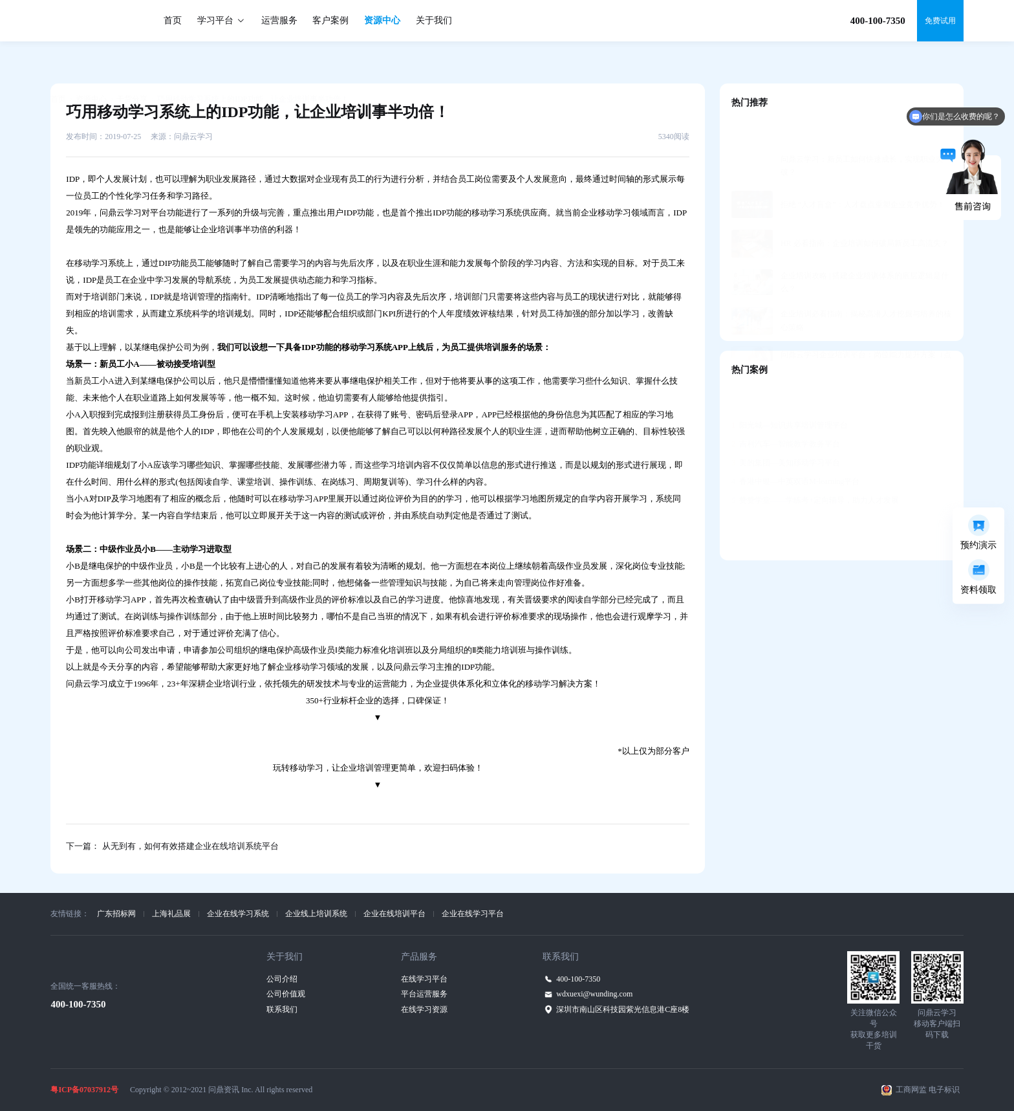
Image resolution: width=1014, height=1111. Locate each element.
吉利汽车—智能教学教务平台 (785, 412)
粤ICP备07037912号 (84, 1089)
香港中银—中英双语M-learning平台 (795, 449)
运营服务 (279, 20)
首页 (173, 20)
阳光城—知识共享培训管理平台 (789, 393)
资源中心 (382, 20)
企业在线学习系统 (238, 913)
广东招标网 (116, 913)
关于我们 (434, 20)
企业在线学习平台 (473, 913)
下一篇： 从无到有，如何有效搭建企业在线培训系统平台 (172, 846)
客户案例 (330, 20)
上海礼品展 (171, 913)
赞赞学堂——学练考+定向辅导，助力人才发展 (815, 468)
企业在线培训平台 (394, 913)
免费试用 (940, 20)
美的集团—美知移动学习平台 (785, 430)
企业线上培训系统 (316, 913)
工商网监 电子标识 (928, 1089)
